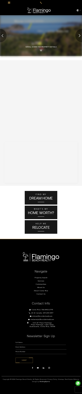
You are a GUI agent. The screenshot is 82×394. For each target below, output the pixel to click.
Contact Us (41, 294)
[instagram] (49, 368)
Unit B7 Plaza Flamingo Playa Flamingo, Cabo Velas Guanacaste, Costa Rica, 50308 (42, 324)
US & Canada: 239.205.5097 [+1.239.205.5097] (42, 313)
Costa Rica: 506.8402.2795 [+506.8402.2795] (42, 310)
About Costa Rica (41, 291)
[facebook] (32, 368)
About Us (41, 287)
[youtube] (38, 368)
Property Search (41, 278)
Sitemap (61, 379)
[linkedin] (43, 368)
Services (41, 281)
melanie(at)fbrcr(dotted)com (42, 319)
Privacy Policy (52, 379)
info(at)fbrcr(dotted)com (42, 316)
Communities (41, 284)
